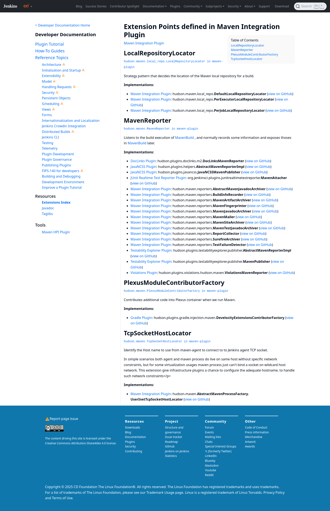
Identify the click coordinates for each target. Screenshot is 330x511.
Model (47, 81)
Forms (47, 115)
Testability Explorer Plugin (150, 250)
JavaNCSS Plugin (143, 166)
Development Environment (63, 182)
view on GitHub (280, 94)
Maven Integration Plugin (144, 43)
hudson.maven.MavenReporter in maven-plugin (161, 128)
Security (48, 92)
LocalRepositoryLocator (247, 45)
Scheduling (50, 103)
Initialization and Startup (61, 70)
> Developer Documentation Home (62, 25)
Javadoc (48, 208)
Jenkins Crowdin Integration (64, 126)
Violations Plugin (143, 272)
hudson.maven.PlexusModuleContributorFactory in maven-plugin (176, 291)
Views (46, 109)
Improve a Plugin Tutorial (62, 187)
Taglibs (47, 213)
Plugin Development (58, 154)
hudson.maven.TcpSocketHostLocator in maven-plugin (167, 341)
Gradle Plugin (141, 317)
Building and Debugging (61, 176)
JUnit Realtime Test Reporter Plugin (158, 177)
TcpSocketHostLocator (246, 59)
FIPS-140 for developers (60, 171)
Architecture (51, 64)
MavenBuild (184, 137)
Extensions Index (56, 202)
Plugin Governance (57, 159)
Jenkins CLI (50, 137)
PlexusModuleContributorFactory (254, 54)
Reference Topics (51, 57)
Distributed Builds (56, 131)
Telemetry (49, 148)
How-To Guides (50, 51)
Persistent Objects (56, 98)
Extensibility (51, 75)
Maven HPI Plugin (56, 232)
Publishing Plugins (56, 165)
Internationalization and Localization (71, 120)
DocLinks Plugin (143, 161)
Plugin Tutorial (49, 44)
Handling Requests (57, 87)
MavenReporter (242, 50)
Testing (47, 143)
